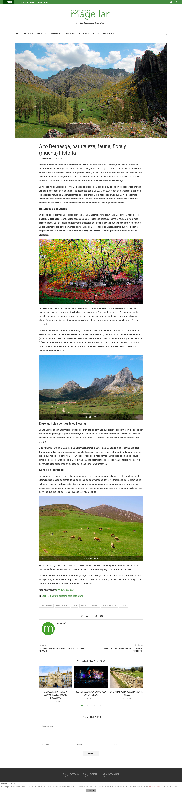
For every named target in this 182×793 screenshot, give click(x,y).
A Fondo (40, 34)
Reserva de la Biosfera (90, 606)
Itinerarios (55, 34)
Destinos (70, 34)
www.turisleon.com (65, 589)
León (75, 606)
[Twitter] (172, 2)
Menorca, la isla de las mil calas (34, 2)
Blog (95, 34)
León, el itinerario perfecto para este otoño (62, 596)
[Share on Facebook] (78, 616)
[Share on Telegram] (97, 616)
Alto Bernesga (46, 606)
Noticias (83, 34)
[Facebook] (166, 2)
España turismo (62, 606)
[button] (16, 2)
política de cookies (155, 786)
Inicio (17, 34)
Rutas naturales (109, 606)
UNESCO (123, 606)
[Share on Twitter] (83, 616)
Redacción (46, 158)
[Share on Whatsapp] (92, 616)
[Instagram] (177, 2)
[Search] (165, 33)
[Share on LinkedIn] (88, 616)
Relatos (27, 34)
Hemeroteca (108, 34)
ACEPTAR (91, 791)
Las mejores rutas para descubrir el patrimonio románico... (55, 695)
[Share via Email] (102, 616)
